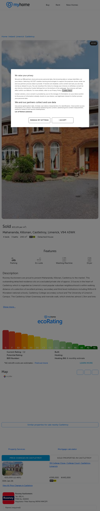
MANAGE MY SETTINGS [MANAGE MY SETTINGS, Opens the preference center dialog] (39, 120)
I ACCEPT (62, 120)
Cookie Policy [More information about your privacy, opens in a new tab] (67, 90)
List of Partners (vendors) (23, 112)
